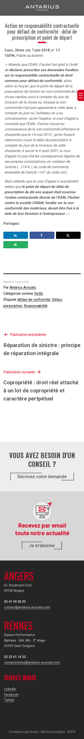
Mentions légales (53, 732)
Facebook (11, 695)
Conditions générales (24, 732)
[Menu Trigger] (80, 95)
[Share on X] (68, 235)
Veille (38, 293)
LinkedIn (10, 689)
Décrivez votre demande (42, 476)
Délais (57, 299)
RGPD (71, 732)
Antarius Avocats (23, 287)
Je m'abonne (42, 545)
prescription (12, 306)
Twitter (9, 700)
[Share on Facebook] (42, 235)
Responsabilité (35, 306)
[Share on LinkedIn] (15, 235)
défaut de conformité (33, 299)
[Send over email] (15, 244)
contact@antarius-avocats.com (27, 607)
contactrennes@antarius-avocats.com (32, 662)
